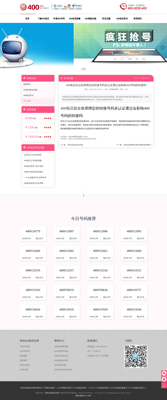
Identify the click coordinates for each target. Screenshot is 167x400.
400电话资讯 (145, 78)
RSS (85, 396)
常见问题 (106, 18)
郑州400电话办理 (52, 393)
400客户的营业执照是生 (33, 172)
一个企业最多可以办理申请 (35, 177)
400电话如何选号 (61, 360)
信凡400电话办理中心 (76, 137)
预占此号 (39, 238)
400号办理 (24, 370)
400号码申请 (25, 351)
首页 (27, 18)
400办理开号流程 (61, 351)
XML (89, 396)
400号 (66, 121)
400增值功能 (90, 18)
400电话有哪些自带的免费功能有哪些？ (137, 145)
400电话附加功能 (30, 90)
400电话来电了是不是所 (33, 166)
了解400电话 (43, 18)
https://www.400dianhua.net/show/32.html (82, 139)
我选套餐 (23, 356)
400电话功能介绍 (61, 356)
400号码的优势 (60, 365)
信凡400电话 (25, 388)
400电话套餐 (74, 18)
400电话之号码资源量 (33, 160)
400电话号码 (81, 388)
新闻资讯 (27, 84)
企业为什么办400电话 (33, 155)
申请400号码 (59, 18)
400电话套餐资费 (61, 346)
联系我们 (138, 18)
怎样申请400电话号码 (63, 370)
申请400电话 (25, 365)
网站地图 (79, 396)
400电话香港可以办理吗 (33, 183)
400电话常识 (122, 18)
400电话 (66, 108)
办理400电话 (36, 388)
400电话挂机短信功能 (75, 145)
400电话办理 (113, 89)
